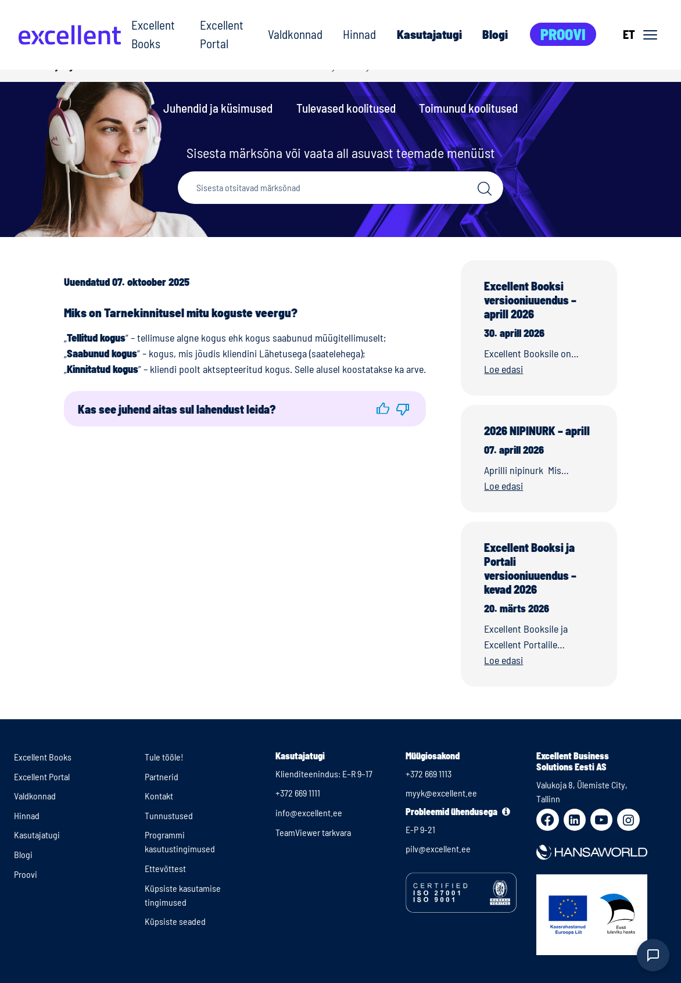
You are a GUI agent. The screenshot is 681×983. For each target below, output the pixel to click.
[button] (382, 408)
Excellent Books (153, 34)
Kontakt (159, 795)
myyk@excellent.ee (441, 792)
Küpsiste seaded (175, 921)
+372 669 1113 (428, 773)
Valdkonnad (295, 34)
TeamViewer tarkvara (313, 832)
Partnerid (161, 776)
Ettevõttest (165, 868)
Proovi (563, 34)
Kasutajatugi (429, 34)
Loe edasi (503, 369)
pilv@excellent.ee (438, 848)
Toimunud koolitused (468, 108)
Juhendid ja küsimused (218, 108)
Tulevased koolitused (346, 108)
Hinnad (359, 34)
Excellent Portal (221, 34)
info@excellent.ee (308, 812)
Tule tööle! (164, 756)
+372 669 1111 (297, 792)
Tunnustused (169, 815)
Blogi (495, 34)
